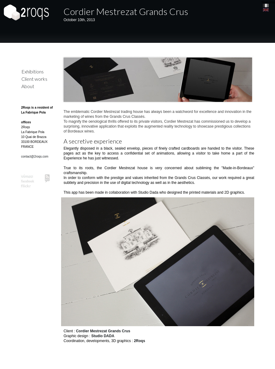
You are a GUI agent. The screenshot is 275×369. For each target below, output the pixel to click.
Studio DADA (102, 336)
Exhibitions (32, 71)
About (27, 86)
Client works (34, 79)
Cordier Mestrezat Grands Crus (126, 11)
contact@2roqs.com (34, 156)
